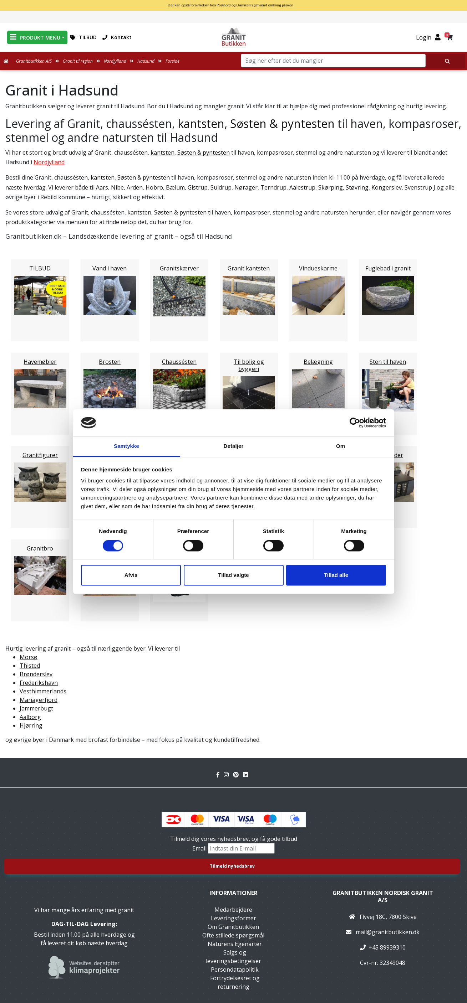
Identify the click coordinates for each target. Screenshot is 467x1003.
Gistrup (198, 187)
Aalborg (30, 717)
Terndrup (273, 187)
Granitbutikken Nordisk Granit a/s (383, 896)
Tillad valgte (233, 575)
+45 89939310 (387, 947)
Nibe (117, 187)
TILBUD (83, 37)
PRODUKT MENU (35, 37)
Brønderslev (36, 674)
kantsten (201, 123)
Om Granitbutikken (233, 927)
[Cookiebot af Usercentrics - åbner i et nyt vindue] (355, 422)
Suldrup (221, 187)
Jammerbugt (36, 708)
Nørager (246, 187)
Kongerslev (386, 187)
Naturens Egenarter (235, 944)
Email (200, 848)
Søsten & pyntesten (282, 123)
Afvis (131, 575)
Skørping (330, 187)
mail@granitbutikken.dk (388, 932)
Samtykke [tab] (126, 446)
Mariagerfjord (38, 700)
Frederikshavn (39, 683)
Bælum (175, 187)
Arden (135, 187)
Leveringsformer (233, 918)
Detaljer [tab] (234, 446)
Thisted (30, 665)
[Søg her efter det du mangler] (445, 61)
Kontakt (117, 37)
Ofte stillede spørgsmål (233, 935)
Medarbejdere (233, 910)
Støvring (357, 187)
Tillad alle (336, 575)
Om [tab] (340, 446)
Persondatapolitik (235, 969)
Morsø (28, 657)
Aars (102, 187)
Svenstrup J (420, 187)
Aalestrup (302, 187)
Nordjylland (49, 162)
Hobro (154, 187)
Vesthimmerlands (43, 691)
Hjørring (31, 725)
